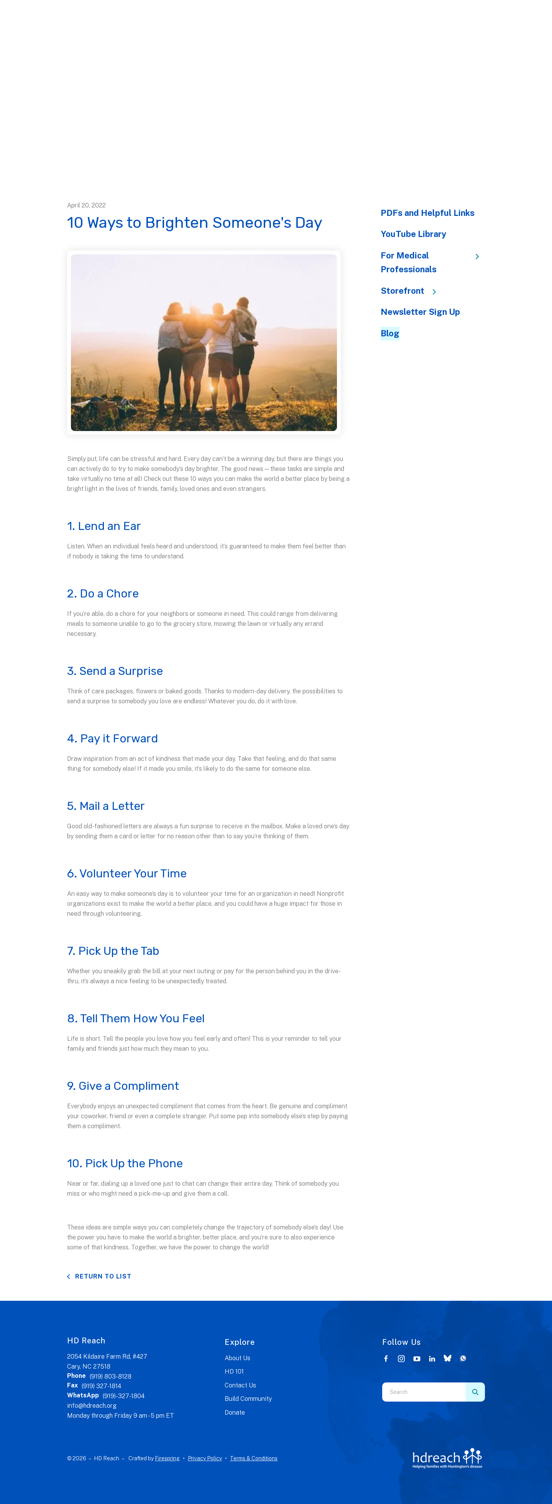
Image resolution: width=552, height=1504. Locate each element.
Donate (235, 1412)
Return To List (102, 1276)
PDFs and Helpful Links (428, 213)
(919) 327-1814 (101, 1386)
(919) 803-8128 (110, 1376)
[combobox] (424, 1392)
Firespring (167, 1458)
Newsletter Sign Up (420, 312)
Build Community (248, 1398)
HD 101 (234, 1371)
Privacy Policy (205, 1458)
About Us (237, 1358)
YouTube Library (413, 234)
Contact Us (240, 1385)
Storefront (412, 291)
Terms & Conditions (254, 1458)
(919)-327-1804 (124, 1396)
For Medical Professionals (433, 262)
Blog (390, 333)
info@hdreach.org (92, 1405)
